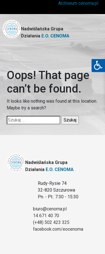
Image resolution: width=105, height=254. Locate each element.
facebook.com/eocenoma (58, 229)
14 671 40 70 (46, 215)
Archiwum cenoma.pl (78, 3)
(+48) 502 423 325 (51, 222)
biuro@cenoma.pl (50, 209)
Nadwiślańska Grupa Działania (45, 32)
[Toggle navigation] (89, 53)
